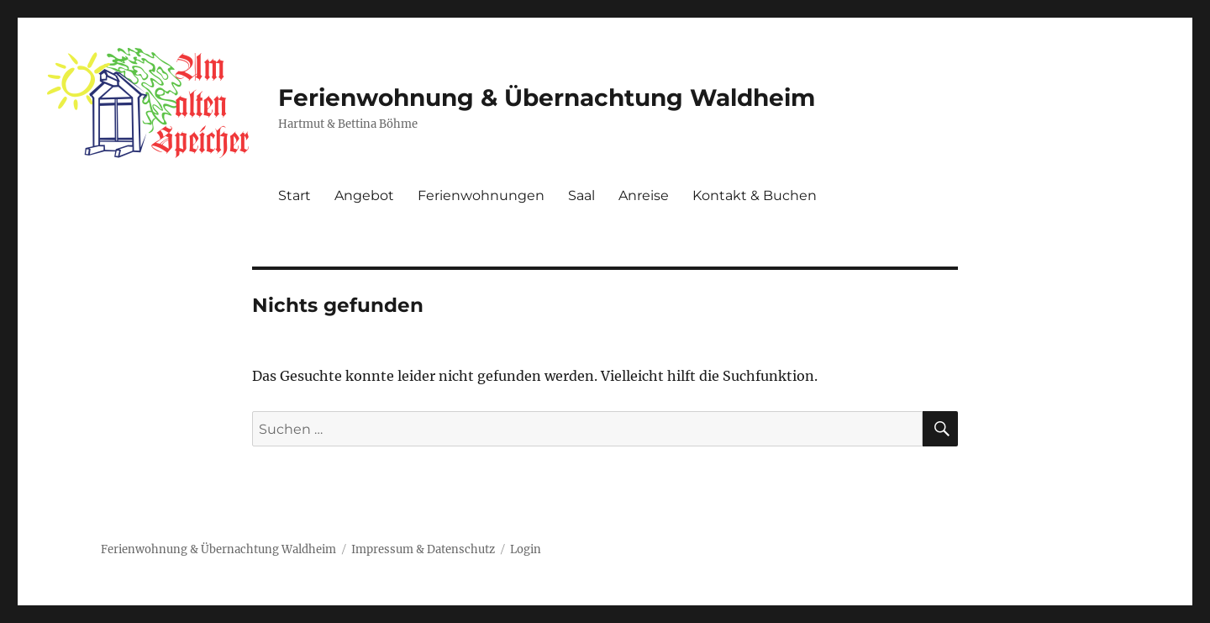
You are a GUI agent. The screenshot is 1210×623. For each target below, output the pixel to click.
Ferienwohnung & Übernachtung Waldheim (546, 97)
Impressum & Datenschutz (423, 549)
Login (525, 549)
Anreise (643, 195)
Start (294, 195)
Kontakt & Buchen (754, 195)
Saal (581, 195)
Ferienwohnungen (481, 195)
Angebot (364, 195)
